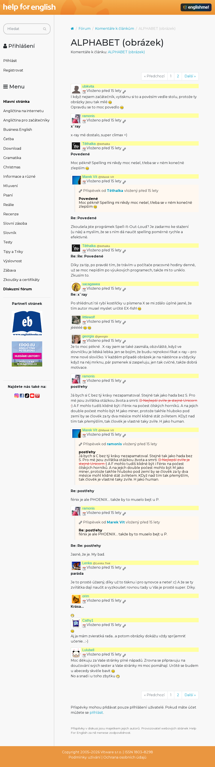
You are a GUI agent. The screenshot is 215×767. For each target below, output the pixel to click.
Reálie (8, 205)
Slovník (9, 233)
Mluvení (10, 186)
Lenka (96, 563)
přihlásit (96, 713)
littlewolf (88, 317)
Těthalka (96, 144)
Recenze (11, 214)
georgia (95, 336)
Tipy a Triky (13, 252)
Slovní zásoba (15, 223)
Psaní (8, 195)
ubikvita (88, 86)
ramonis (88, 116)
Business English (17, 130)
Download (12, 148)
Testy (7, 242)
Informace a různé (19, 176)
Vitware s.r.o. (111, 752)
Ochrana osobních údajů (124, 757)
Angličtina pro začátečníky (26, 120)
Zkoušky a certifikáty (21, 280)
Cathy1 (87, 620)
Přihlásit (10, 61)
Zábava (9, 270)
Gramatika (12, 158)
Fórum (85, 29)
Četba (8, 139)
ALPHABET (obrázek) (126, 52)
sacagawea (91, 284)
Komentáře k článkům (114, 29)
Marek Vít (98, 177)
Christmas (11, 167)
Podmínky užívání (85, 757)
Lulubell (88, 650)
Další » (190, 76)
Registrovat (13, 70)
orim (85, 596)
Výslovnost (12, 261)
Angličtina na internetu (23, 111)
